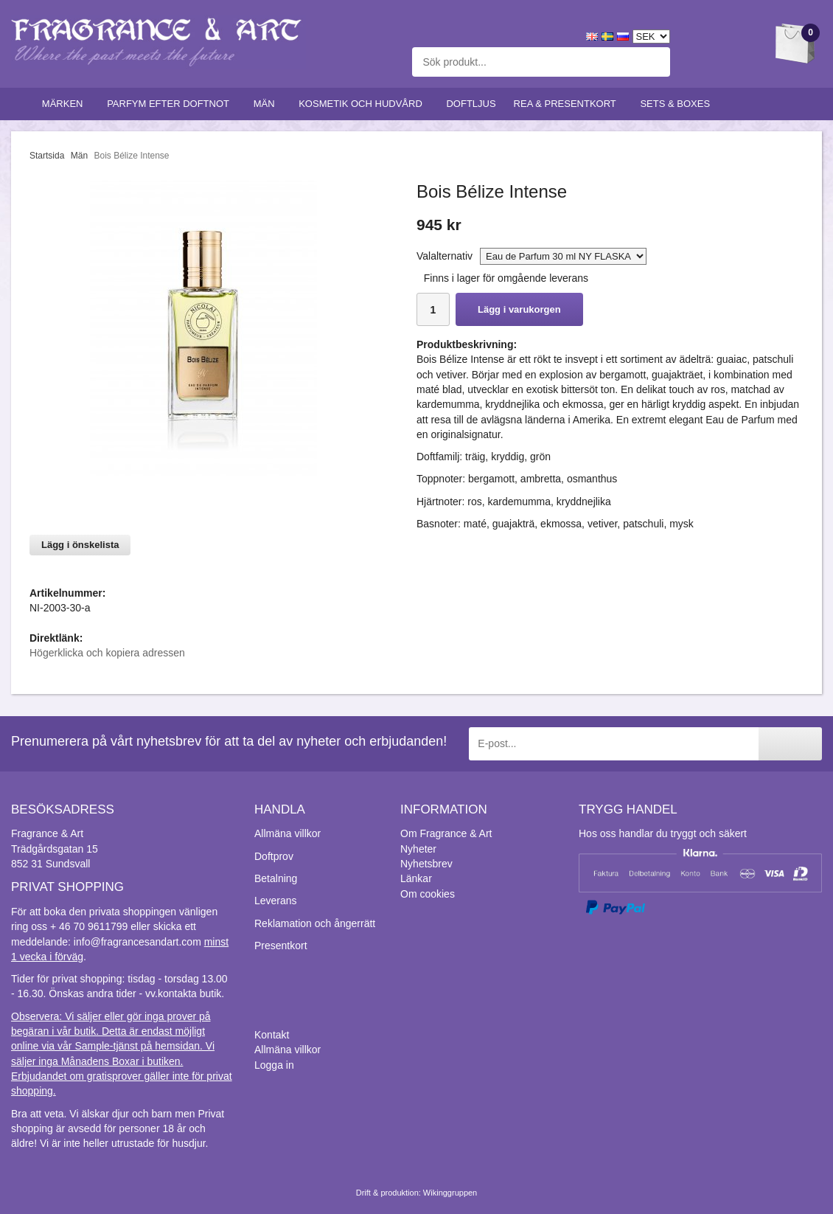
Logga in (274, 1065)
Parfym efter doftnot (171, 103)
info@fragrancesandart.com (137, 942)
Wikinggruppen (450, 1192)
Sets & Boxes (678, 103)
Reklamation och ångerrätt (314, 923)
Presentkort (280, 945)
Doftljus (470, 103)
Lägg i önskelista (80, 544)
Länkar (416, 878)
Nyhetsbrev (426, 864)
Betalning (275, 878)
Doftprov (273, 856)
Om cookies (427, 894)
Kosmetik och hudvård (363, 103)
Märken (65, 103)
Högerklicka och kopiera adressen (107, 653)
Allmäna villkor (287, 833)
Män (268, 103)
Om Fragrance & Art (446, 833)
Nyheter (418, 849)
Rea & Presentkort (568, 103)
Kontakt (271, 1035)
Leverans (275, 900)
